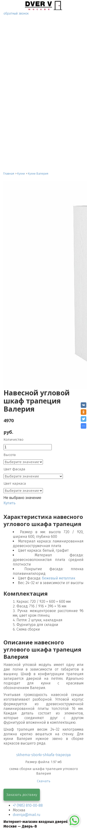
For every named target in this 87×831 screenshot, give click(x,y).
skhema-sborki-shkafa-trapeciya (43, 755)
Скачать (43, 781)
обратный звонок (16, 13)
